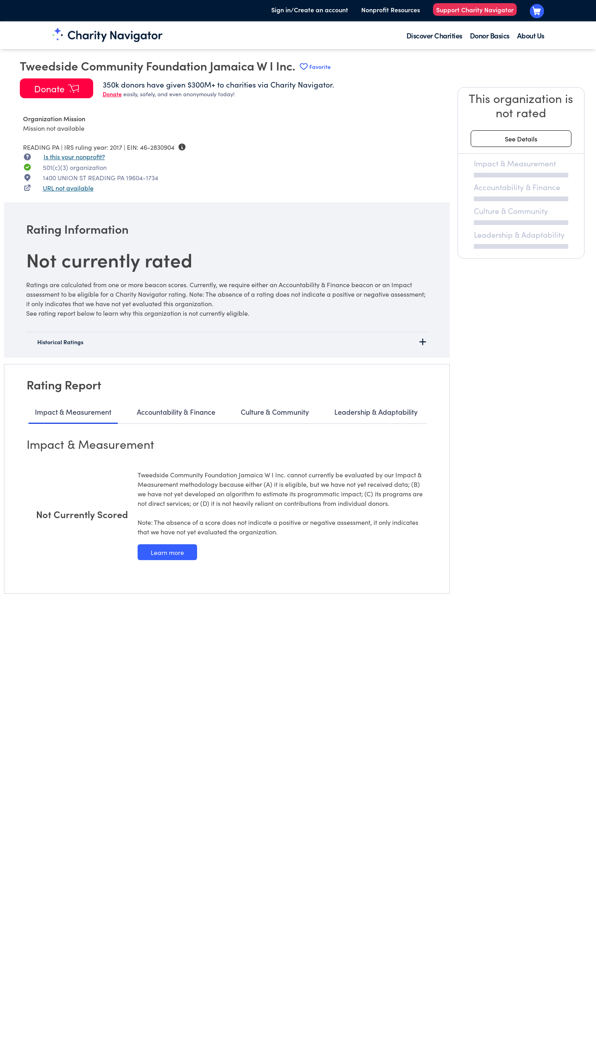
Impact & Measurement (73, 412)
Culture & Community (275, 412)
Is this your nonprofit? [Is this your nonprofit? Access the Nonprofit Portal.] (74, 156)
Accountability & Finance (176, 412)
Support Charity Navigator (475, 9)
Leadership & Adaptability (376, 412)
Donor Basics (490, 35)
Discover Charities (434, 35)
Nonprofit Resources (390, 9)
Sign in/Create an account (309, 9)
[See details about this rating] (521, 138)
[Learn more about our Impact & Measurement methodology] (167, 552)
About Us (530, 35)
